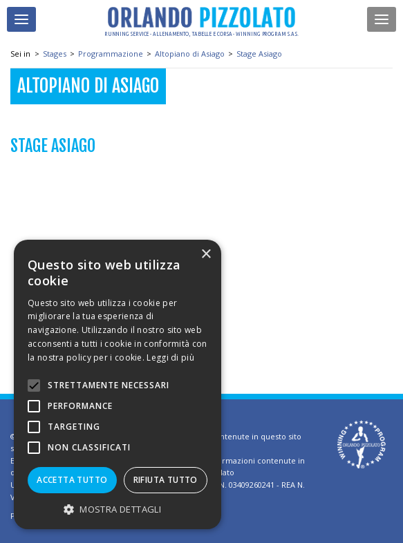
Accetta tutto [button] (72, 480)
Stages (54, 53)
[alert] (117, 384)
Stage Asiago (259, 53)
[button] (117, 508)
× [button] (205, 254)
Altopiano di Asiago (190, 53)
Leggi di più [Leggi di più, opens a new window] (170, 357)
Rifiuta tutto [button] (165, 480)
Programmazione (110, 53)
